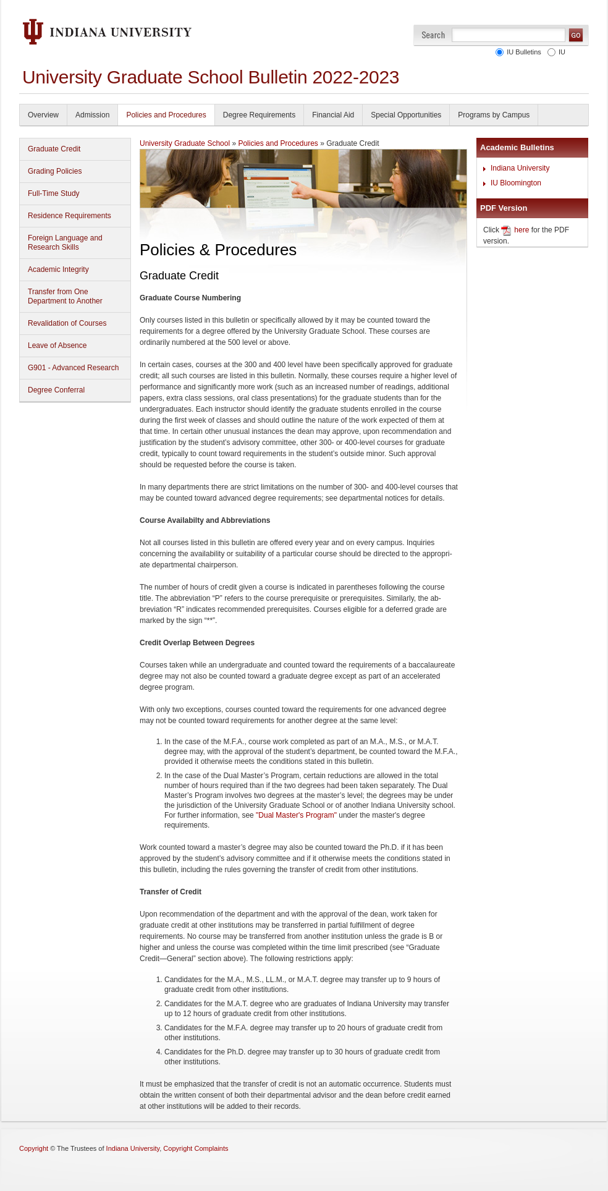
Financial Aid (333, 115)
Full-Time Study (54, 193)
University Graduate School (185, 143)
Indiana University (520, 168)
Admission (92, 115)
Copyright (33, 1148)
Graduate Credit (54, 149)
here (521, 230)
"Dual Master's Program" (296, 815)
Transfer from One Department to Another (65, 296)
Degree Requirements (259, 115)
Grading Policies (55, 171)
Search (433, 35)
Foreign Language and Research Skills (65, 243)
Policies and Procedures (166, 115)
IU (560, 52)
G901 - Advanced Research (73, 367)
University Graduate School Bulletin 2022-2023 (210, 77)
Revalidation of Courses (67, 323)
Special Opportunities (406, 115)
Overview (43, 115)
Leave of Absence (57, 345)
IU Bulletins (522, 52)
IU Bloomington (516, 183)
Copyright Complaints (195, 1148)
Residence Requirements (69, 215)
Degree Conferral (56, 390)
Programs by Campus (494, 115)
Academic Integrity (58, 269)
